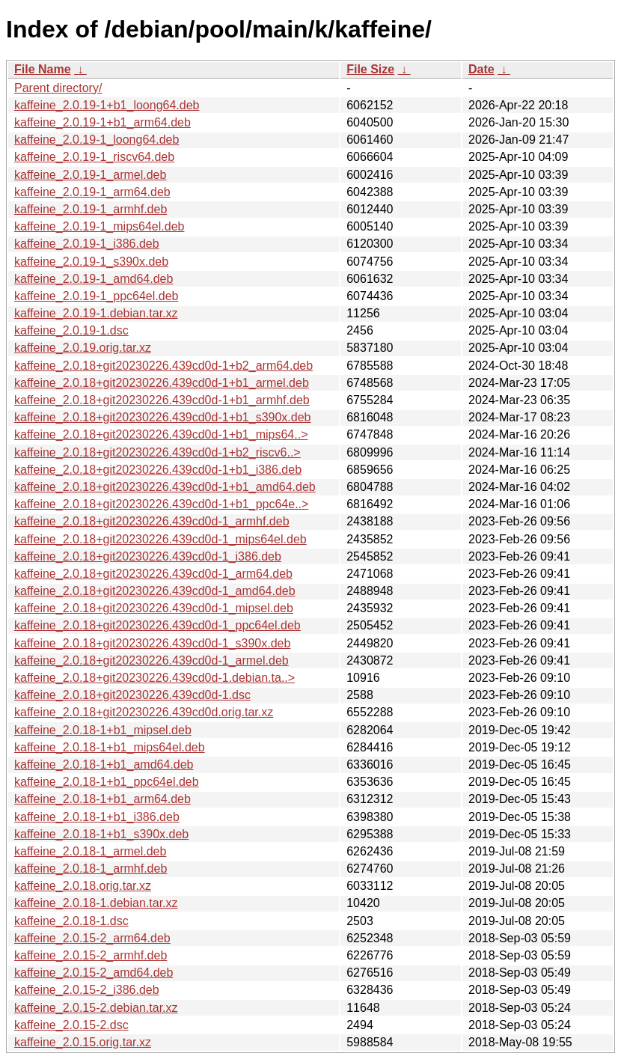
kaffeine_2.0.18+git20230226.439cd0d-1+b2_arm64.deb (163, 365)
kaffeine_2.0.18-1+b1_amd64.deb (103, 764)
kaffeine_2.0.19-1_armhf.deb (90, 209)
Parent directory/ (58, 88)
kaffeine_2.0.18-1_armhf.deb (90, 868)
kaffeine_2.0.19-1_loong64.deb (96, 139)
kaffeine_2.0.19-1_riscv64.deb (94, 156)
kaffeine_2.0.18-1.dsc (71, 921)
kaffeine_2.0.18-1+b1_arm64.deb (102, 799)
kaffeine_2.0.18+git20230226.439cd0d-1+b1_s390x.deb (162, 417)
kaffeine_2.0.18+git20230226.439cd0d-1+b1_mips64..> (161, 434)
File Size (370, 69)
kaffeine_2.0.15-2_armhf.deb (90, 955)
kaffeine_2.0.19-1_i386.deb (86, 243)
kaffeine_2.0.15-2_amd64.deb (93, 972)
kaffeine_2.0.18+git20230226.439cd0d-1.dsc (132, 695)
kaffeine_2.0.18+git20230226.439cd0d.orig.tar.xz (143, 712)
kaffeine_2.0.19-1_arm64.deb (92, 192)
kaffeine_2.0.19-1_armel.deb (90, 174)
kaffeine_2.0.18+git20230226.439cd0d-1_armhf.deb (152, 521)
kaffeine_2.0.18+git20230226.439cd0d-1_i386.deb (147, 556)
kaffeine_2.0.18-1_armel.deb (90, 851)
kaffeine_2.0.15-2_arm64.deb (92, 938)
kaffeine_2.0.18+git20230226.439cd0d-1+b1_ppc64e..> (161, 504)
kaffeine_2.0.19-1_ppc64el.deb (96, 296)
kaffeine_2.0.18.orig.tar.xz (82, 885)
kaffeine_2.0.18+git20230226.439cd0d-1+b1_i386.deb (158, 469)
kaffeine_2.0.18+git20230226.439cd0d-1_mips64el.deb (160, 539)
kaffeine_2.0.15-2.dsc (71, 1025)
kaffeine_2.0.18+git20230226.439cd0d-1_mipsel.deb (153, 608)
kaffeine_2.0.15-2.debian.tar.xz (96, 1007)
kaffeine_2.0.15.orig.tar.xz (82, 1042)
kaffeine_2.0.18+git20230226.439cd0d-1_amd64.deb (155, 591)
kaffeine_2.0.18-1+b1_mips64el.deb (109, 747)
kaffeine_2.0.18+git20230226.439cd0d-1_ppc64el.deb (157, 625)
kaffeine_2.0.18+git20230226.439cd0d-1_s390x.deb (152, 643)
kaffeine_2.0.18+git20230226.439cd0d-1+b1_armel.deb (161, 382)
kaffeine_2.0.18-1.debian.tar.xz (96, 903)
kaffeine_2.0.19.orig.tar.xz (82, 347)
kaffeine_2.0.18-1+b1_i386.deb (97, 817)
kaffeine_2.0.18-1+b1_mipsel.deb (103, 730)
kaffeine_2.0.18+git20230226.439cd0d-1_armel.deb (151, 660)
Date (481, 69)
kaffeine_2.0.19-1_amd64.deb (93, 278)
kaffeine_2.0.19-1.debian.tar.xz (96, 313)
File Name (42, 69)
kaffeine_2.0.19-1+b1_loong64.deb (106, 105)
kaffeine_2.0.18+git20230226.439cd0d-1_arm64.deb (153, 573)
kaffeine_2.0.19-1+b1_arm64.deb (102, 122)
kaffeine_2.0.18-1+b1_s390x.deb (101, 834)
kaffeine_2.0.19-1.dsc (71, 330)
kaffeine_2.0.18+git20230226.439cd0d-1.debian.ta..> (154, 677)
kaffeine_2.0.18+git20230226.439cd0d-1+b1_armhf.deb (162, 400)
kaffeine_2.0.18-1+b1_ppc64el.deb (106, 781)
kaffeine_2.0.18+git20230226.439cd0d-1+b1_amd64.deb (165, 486)
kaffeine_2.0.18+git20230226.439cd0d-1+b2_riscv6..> (157, 452)
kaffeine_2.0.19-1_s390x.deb (91, 261)
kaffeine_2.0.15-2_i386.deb (86, 989)
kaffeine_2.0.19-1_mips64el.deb (99, 226)
